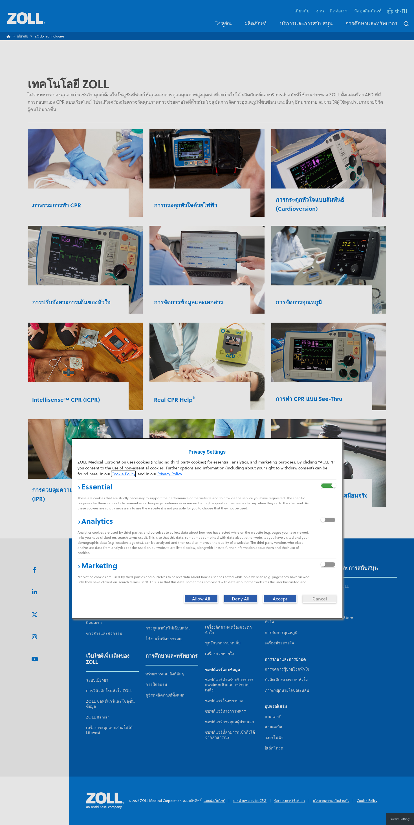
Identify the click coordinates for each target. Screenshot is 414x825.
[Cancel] (319, 599)
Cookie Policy (123, 474)
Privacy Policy (169, 474)
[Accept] (280, 599)
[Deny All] (240, 599)
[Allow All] (201, 599)
